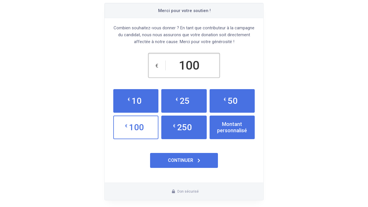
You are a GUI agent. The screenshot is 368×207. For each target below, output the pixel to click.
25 (182, 101)
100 (134, 127)
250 (182, 127)
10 (134, 101)
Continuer (184, 160)
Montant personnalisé (232, 127)
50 (230, 101)
